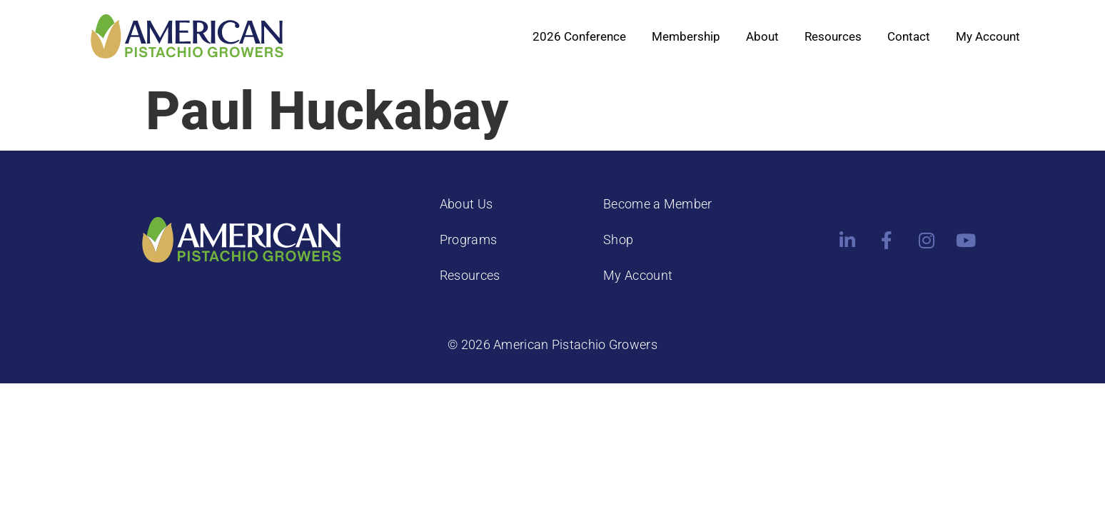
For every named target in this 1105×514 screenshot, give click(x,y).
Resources (833, 36)
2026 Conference (579, 36)
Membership (686, 36)
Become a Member (657, 203)
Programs (468, 239)
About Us (466, 203)
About (762, 36)
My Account (988, 36)
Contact (908, 36)
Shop (618, 239)
